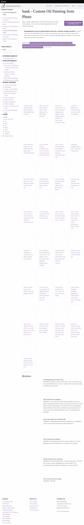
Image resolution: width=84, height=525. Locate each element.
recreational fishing (44, 252)
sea (56, 293)
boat (78, 179)
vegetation (26, 326)
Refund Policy (33, 508)
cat (5, 121)
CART (80, 6)
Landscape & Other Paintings (10, 512)
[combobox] (11, 52)
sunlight (45, 332)
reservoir (61, 213)
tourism (78, 254)
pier (60, 218)
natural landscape (28, 110)
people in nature (28, 146)
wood (40, 150)
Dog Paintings (6, 514)
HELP (73, 6)
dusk (61, 185)
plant (30, 107)
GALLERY (49, 6)
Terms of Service (34, 506)
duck (75, 336)
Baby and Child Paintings (11, 78)
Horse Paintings (6, 518)
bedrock (47, 183)
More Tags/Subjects (8, 136)
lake (25, 112)
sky (28, 105)
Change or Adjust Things (11, 89)
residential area (59, 289)
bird (56, 324)
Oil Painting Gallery (7, 501)
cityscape (29, 256)
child (6, 123)
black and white (9, 119)
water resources (28, 213)
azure (46, 148)
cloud (25, 105)
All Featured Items (9, 58)
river (56, 216)
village (57, 295)
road (72, 297)
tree (64, 107)
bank (27, 114)
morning (32, 153)
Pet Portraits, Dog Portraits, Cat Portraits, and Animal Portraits (12, 67)
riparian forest (27, 332)
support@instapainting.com (64, 503)
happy (44, 114)
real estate (7, 131)
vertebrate (62, 326)
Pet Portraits (5, 503)
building (73, 107)
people (25, 289)
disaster (76, 297)
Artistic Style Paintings (11, 85)
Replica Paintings (9, 104)
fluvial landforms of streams (59, 118)
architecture (74, 110)
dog (5, 125)
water (31, 105)
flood (75, 300)
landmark (75, 114)
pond (59, 330)
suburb (59, 293)
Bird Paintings (6, 520)
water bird (78, 328)
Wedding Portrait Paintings (12, 80)
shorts (28, 144)
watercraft (73, 183)
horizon (47, 155)
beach (31, 216)
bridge (63, 216)
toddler (25, 293)
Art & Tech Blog (34, 510)
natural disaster (75, 295)
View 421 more (47, 47)
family (6, 127)
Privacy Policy (33, 503)
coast (56, 291)
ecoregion (42, 148)
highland (28, 112)
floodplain (73, 289)
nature (72, 148)
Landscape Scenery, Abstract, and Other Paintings (10, 74)
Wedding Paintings (7, 510)
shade (25, 183)
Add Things (8, 87)
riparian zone (27, 330)
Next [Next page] (32, 50)
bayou (75, 218)
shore (56, 218)
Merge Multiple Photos (11, 91)
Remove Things (9, 99)
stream (72, 226)
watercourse (58, 122)
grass (56, 187)
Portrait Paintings (9, 63)
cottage (73, 150)
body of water (74, 211)
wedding (7, 134)
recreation (26, 153)
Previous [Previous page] (26, 50)
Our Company (33, 501)
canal (31, 365)
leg (32, 144)
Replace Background (10, 102)
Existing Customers (62, 506)
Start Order (73, 23)
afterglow (41, 216)
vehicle (47, 213)
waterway (62, 220)
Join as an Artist (6, 522)
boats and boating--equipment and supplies (60, 112)
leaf (32, 291)
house (6, 129)
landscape (42, 116)
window (78, 146)
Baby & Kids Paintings (8, 508)
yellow (25, 291)
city (72, 114)
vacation (73, 254)
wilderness (45, 250)
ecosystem (31, 328)
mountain (26, 107)
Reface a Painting (9, 97)
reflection (26, 334)
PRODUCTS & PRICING (62, 6)
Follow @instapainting (63, 511)
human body (27, 148)
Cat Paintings (6, 516)
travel (78, 252)
